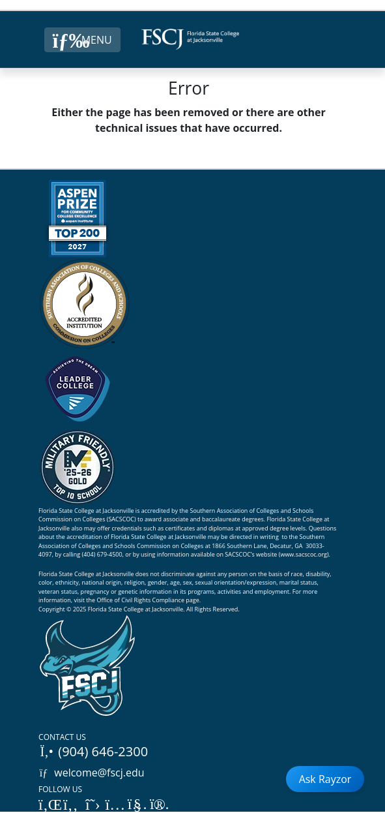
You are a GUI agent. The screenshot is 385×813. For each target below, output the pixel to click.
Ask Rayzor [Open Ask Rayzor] (325, 779)
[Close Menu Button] (82, 39)
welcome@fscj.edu (91, 772)
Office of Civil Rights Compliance (140, 600)
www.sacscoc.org (303, 554)
